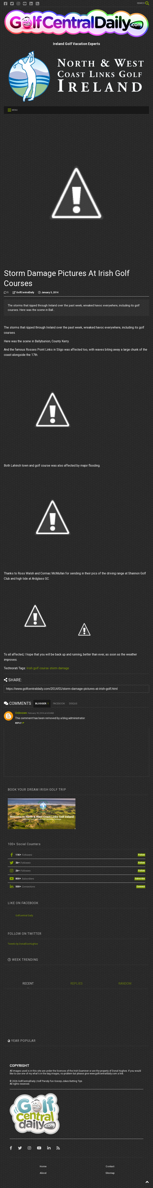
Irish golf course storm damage (47, 668)
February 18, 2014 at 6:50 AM (41, 713)
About (43, 1173)
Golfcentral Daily (24, 915)
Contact (110, 1166)
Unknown (21, 712)
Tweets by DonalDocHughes (23, 943)
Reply (19, 723)
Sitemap (110, 1173)
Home (43, 1166)
